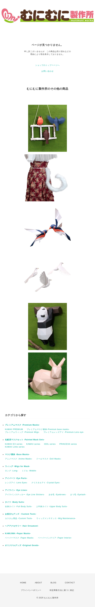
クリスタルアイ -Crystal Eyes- (45, 483)
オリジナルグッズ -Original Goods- (22, 545)
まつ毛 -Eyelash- (78, 494)
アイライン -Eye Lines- (16, 490)
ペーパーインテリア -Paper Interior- (55, 538)
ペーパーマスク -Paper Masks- (19, 538)
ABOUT (38, 583)
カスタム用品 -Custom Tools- (19, 518)
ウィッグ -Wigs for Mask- (17, 466)
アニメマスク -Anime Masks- (18, 459)
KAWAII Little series (15, 447)
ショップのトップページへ (47, 65)
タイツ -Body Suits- (15, 502)
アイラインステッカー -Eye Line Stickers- (25, 494)
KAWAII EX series (13, 444)
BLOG (53, 583)
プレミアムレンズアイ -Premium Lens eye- (63, 432)
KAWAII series (33, 444)
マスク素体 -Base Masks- (17, 454)
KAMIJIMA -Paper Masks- (18, 533)
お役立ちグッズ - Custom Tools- (20, 514)
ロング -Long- (11, 471)
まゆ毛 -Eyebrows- (57, 494)
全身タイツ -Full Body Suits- (18, 506)
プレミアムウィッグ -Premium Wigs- (22, 432)
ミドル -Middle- (29, 471)
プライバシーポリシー (31, 590)
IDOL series (50, 444)
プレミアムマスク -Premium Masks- (22, 425)
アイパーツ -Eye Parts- (16, 478)
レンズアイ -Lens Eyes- (16, 483)
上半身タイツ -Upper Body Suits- (52, 506)
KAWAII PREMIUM (14, 429)
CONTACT (70, 583)
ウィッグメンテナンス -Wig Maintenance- (56, 518)
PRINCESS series (68, 444)
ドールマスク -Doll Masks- (48, 459)
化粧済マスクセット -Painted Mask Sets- (25, 440)
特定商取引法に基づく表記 (62, 590)
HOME (23, 583)
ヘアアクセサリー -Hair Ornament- (22, 526)
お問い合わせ (47, 71)
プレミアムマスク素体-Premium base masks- (48, 429)
